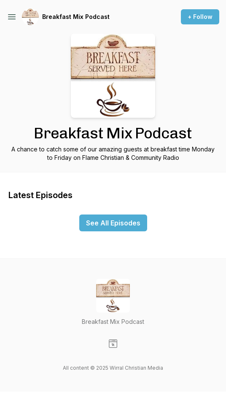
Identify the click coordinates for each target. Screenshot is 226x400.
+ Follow (200, 16)
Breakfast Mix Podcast (76, 16)
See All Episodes (113, 223)
